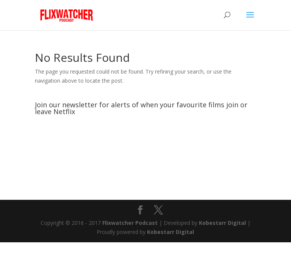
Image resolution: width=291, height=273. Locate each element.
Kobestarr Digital (222, 222)
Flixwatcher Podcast (130, 222)
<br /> (145, 147)
